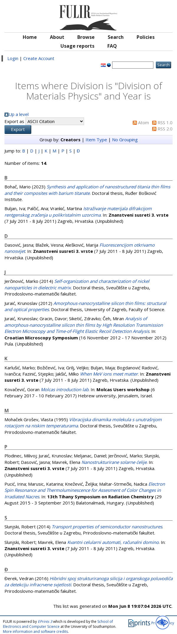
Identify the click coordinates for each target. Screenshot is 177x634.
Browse (86, 37)
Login (12, 58)
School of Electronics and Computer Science (58, 624)
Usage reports (77, 46)
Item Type (96, 139)
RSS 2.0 (165, 129)
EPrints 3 (45, 621)
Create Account (38, 58)
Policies (146, 37)
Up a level (19, 114)
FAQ (112, 46)
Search (116, 37)
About (57, 37)
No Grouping (125, 139)
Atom (143, 122)
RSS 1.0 (165, 122)
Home (30, 37)
